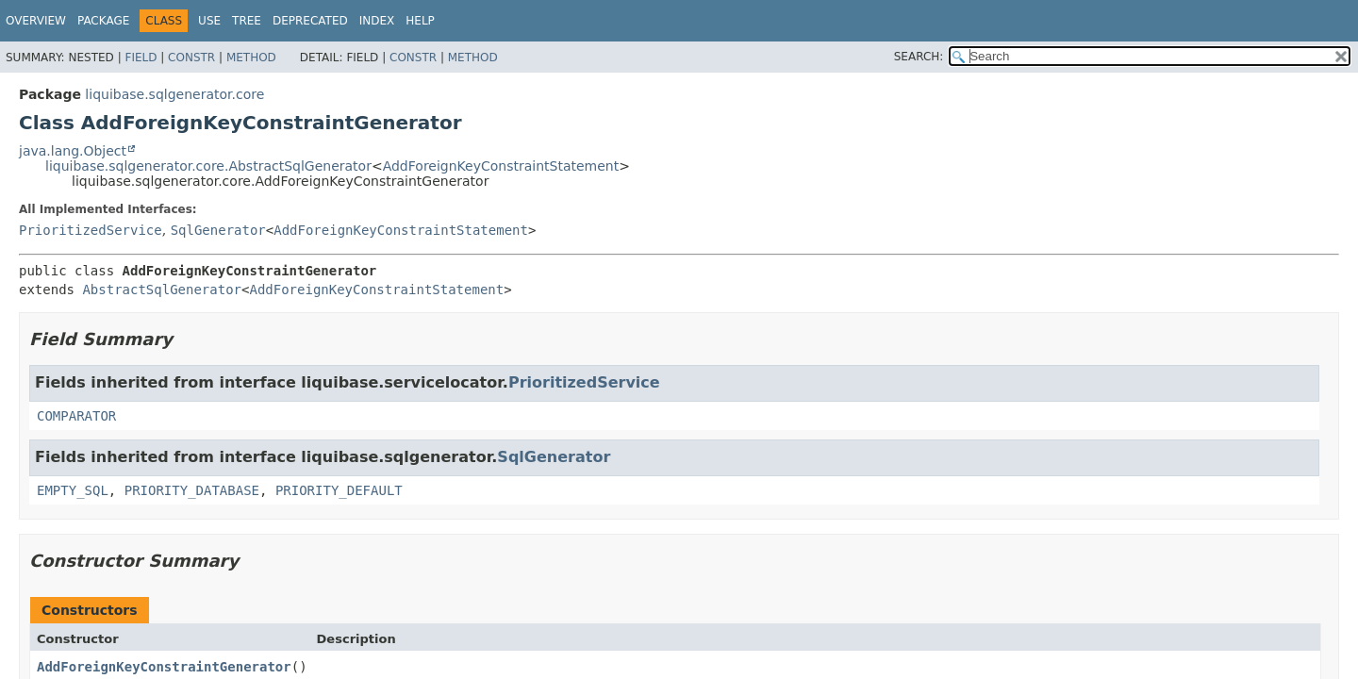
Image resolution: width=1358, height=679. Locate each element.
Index (377, 20)
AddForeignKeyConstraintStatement (501, 166)
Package (103, 20)
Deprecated (310, 20)
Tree (246, 20)
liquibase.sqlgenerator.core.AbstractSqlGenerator (208, 166)
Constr (191, 57)
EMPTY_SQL (72, 490)
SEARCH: (919, 56)
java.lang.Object (72, 150)
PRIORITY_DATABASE (191, 490)
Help (420, 20)
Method (251, 57)
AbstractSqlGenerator (161, 289)
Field (140, 57)
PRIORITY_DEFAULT (339, 490)
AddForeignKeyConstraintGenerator (164, 666)
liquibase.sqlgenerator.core (174, 94)
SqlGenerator (218, 230)
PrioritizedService (90, 230)
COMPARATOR (76, 415)
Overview (36, 20)
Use (209, 20)
